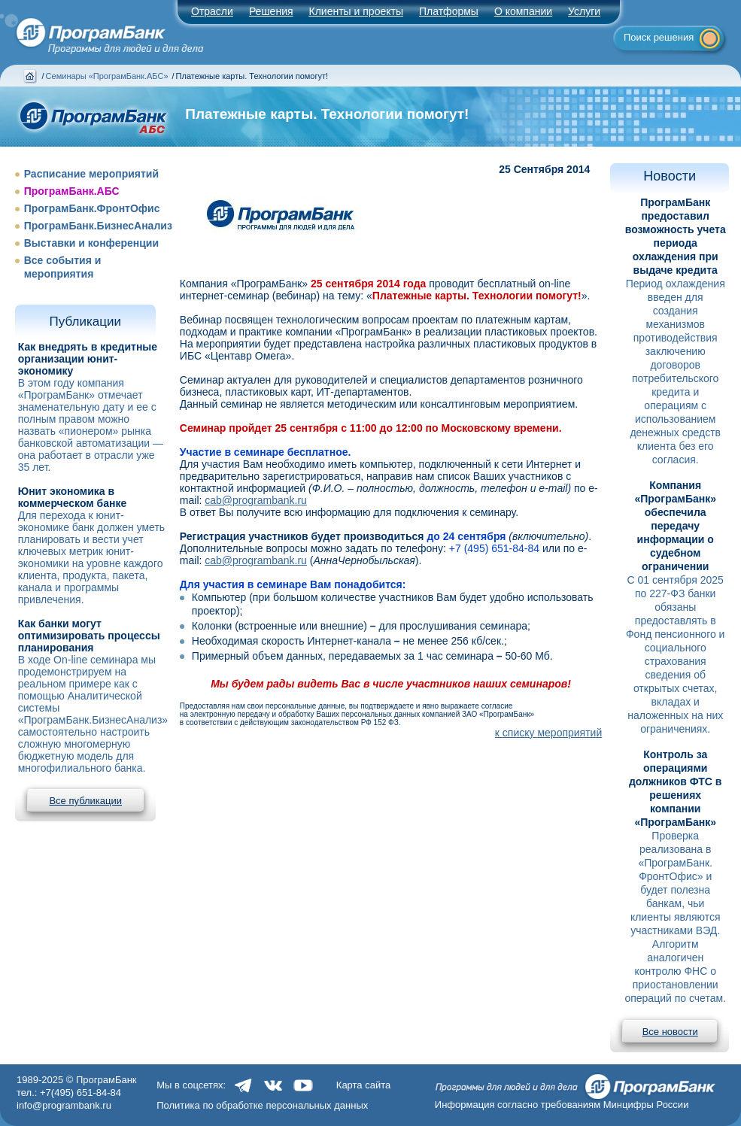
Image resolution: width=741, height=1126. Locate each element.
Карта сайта (363, 1085)
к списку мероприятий (548, 733)
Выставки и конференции (91, 243)
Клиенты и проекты (356, 11)
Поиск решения (659, 37)
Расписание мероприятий (91, 174)
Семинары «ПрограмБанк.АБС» (107, 75)
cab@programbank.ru (256, 500)
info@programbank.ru (64, 1105)
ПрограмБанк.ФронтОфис (92, 208)
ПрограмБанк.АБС (72, 191)
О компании (523, 11)
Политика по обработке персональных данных (262, 1105)
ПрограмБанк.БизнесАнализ (98, 226)
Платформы (448, 11)
